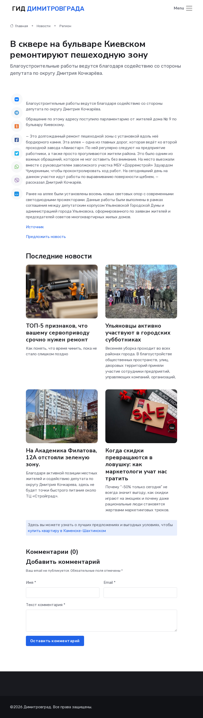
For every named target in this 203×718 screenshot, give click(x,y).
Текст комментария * (45, 604)
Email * (110, 582)
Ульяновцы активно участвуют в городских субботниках (137, 333)
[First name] (62, 592)
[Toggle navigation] (183, 8)
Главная (19, 26)
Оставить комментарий (55, 640)
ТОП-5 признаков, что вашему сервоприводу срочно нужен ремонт (57, 333)
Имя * (31, 582)
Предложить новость (46, 236)
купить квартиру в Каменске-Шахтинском (67, 530)
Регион (65, 26)
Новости (43, 26)
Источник (35, 226)
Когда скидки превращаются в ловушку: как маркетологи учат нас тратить (136, 464)
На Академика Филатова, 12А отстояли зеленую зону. (61, 457)
